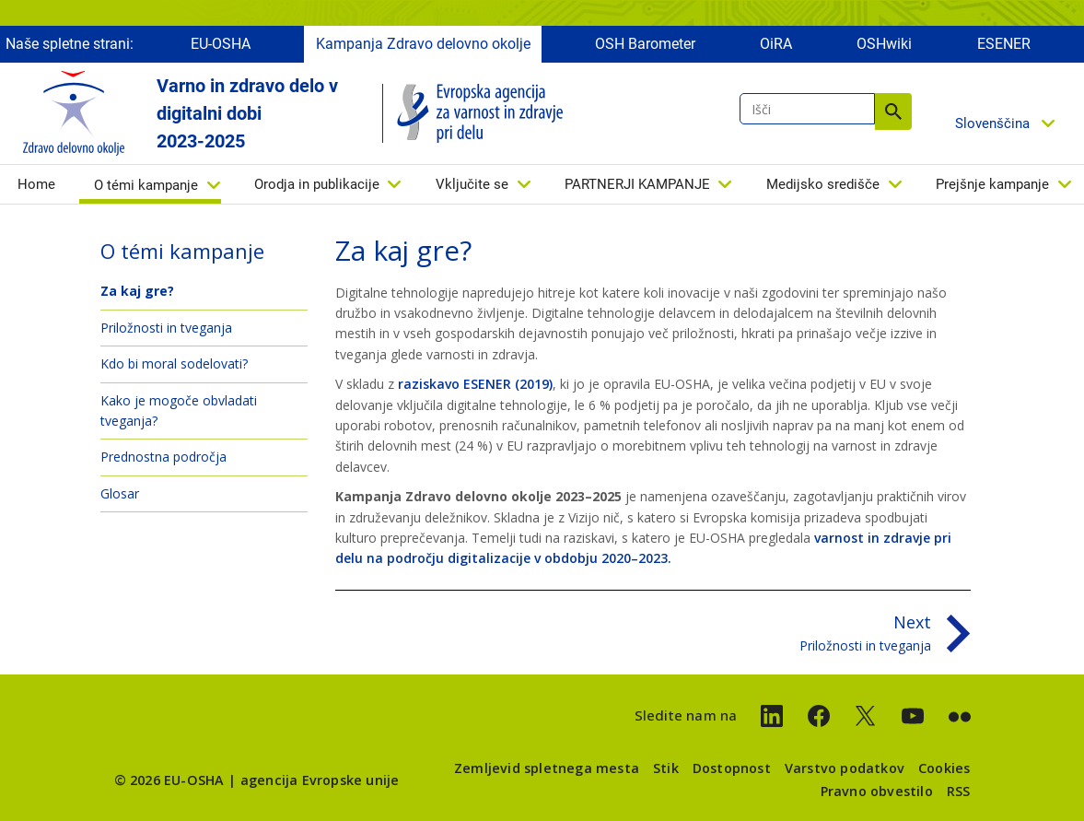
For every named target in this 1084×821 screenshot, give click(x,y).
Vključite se (472, 184)
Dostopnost (732, 768)
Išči (893, 111)
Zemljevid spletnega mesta (546, 768)
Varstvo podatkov (844, 768)
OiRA (776, 44)
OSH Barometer (645, 44)
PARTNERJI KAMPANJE (637, 184)
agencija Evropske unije (320, 780)
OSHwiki (884, 44)
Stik (666, 768)
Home (36, 184)
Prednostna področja (163, 456)
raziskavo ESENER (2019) (475, 384)
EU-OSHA (221, 44)
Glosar (119, 493)
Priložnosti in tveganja (166, 327)
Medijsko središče (823, 184)
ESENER (1004, 44)
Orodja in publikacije (316, 184)
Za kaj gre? (137, 290)
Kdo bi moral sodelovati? (174, 363)
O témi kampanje (146, 185)
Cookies (944, 768)
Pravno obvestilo (877, 791)
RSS (959, 791)
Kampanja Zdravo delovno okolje (423, 44)
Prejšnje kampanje (992, 184)
